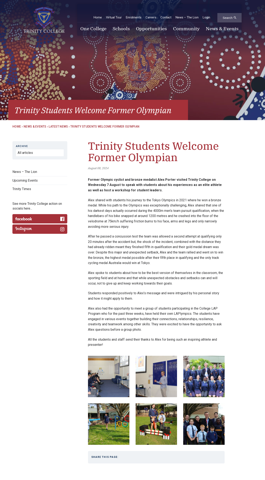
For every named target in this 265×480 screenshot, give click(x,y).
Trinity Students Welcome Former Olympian (104, 126)
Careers (151, 10)
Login (206, 10)
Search (227, 10)
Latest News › (59, 126)
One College (93, 21)
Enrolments (133, 10)
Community (186, 21)
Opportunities (151, 21)
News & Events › (36, 126)
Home (98, 10)
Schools (121, 21)
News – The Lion (187, 10)
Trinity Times (21, 189)
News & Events (222, 21)
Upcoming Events (25, 180)
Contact (165, 10)
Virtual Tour (114, 10)
